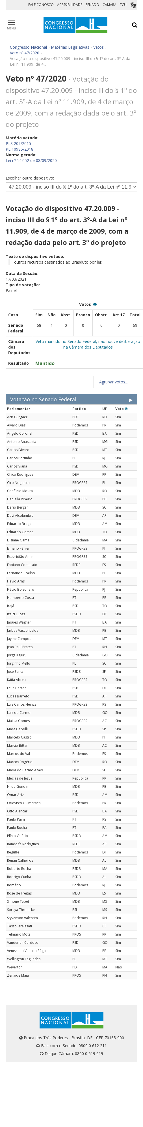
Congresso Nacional (28, 47)
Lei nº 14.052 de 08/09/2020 (31, 160)
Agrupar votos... (115, 382)
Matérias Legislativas (70, 47)
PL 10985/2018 (19, 149)
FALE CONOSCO (41, 4)
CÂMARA (109, 4)
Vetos (98, 47)
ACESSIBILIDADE (69, 4)
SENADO (92, 4)
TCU (123, 4)
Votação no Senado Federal (43, 399)
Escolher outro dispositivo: (30, 178)
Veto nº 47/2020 (24, 53)
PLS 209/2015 (18, 143)
